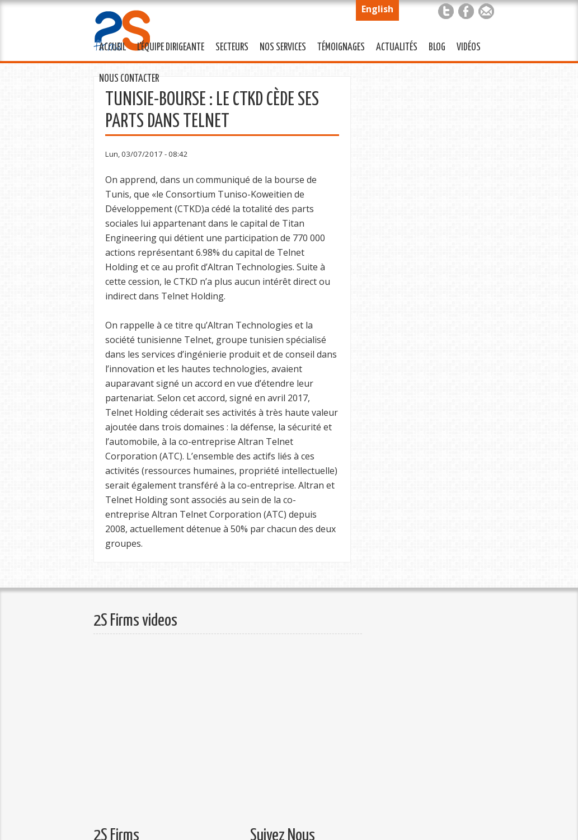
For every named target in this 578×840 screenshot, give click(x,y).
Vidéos (469, 48)
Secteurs (229, 46)
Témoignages (338, 46)
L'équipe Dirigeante (167, 46)
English (377, 9)
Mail (486, 11)
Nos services (280, 46)
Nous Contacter (126, 77)
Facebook (466, 11)
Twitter (446, 11)
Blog (437, 48)
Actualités (393, 46)
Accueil (112, 48)
